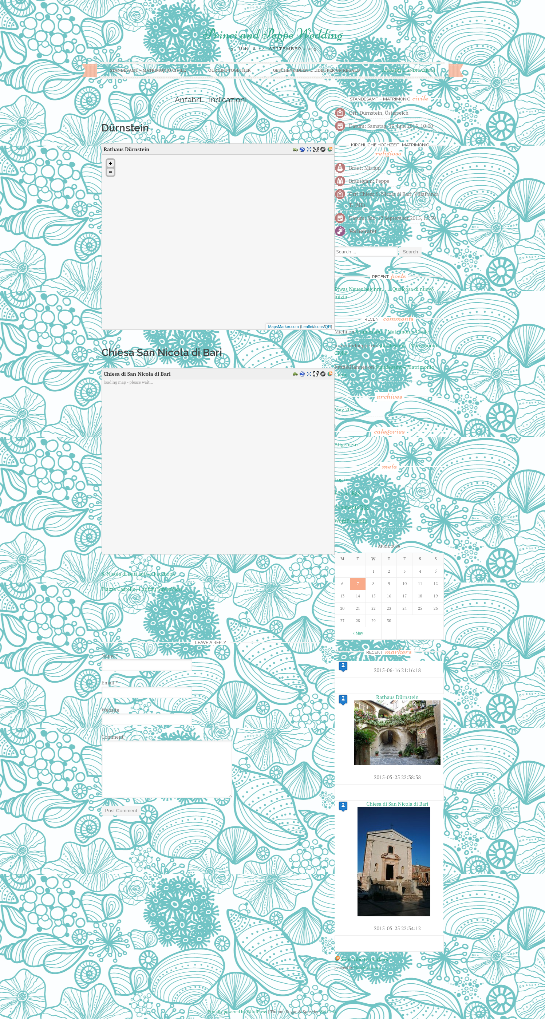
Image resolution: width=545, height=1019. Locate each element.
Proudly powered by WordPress (237, 1011)
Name (110, 655)
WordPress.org (351, 520)
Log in (342, 479)
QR (328, 326)
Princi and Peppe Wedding (273, 34)
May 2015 (345, 409)
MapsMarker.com (283, 326)
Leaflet (307, 326)
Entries (348, 493)
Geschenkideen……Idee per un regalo (316, 70)
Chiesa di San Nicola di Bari (397, 803)
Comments (352, 506)
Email (110, 682)
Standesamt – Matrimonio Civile (148, 70)
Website (110, 709)
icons (319, 326)
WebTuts (327, 1011)
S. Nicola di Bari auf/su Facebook (138, 573)
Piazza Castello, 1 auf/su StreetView (142, 588)
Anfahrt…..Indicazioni (408, 70)
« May (358, 633)
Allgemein (346, 444)
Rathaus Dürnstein (397, 697)
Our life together (229, 70)
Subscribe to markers (364, 959)
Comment (113, 736)
